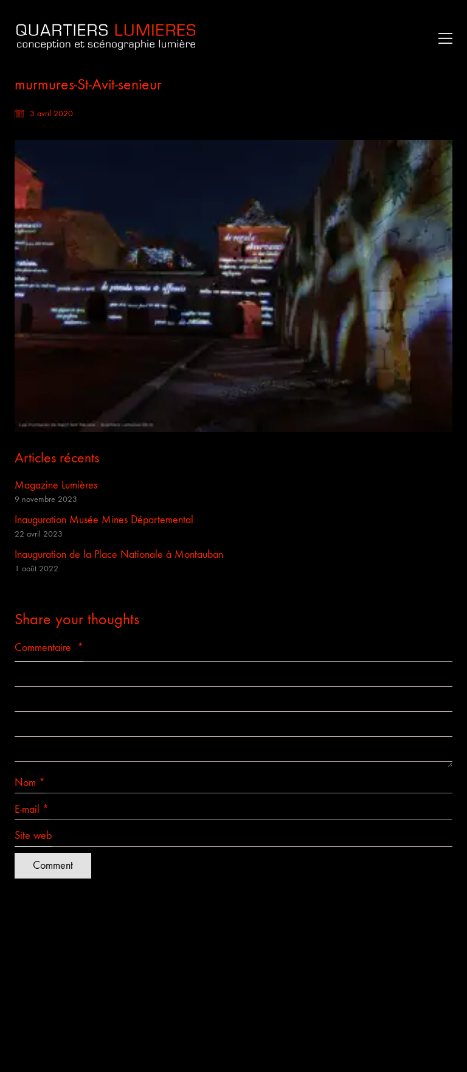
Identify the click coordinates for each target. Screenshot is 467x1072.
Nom (30, 783)
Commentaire (49, 647)
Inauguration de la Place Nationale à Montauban (119, 554)
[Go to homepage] (106, 38)
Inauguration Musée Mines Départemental (104, 519)
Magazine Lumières (56, 485)
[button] (442, 38)
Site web (33, 835)
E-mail (32, 809)
